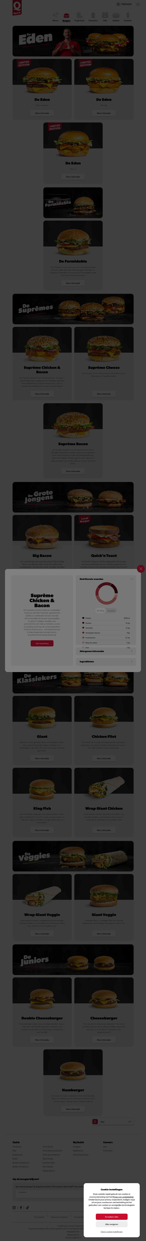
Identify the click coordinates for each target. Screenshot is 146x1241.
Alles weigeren (111, 1224)
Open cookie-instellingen (112, 1231)
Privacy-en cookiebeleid (123, 1197)
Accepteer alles (111, 1217)
